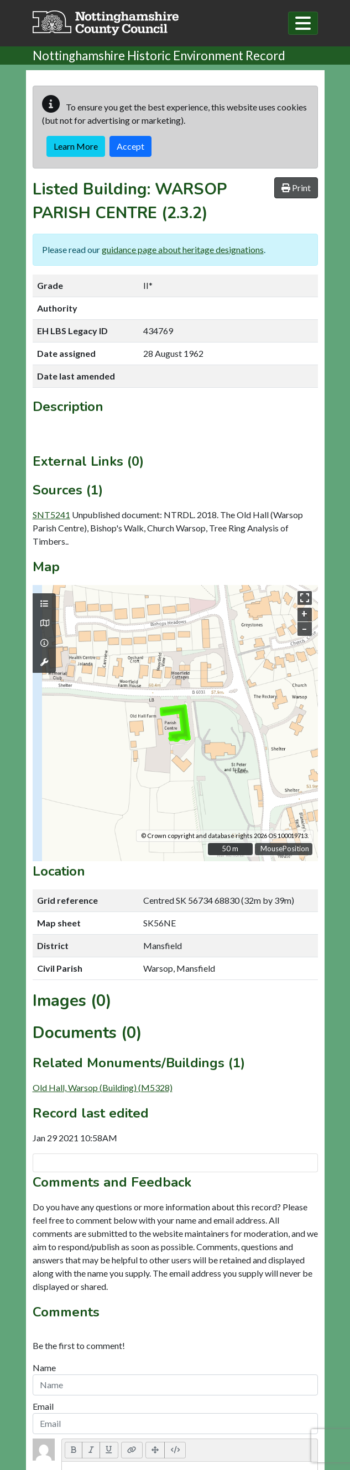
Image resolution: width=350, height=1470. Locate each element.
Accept (130, 146)
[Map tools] (44, 662)
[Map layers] (44, 604)
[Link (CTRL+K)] (132, 1450)
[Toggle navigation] (303, 23)
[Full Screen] (155, 1450)
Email (43, 1406)
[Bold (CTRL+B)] (74, 1450)
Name (44, 1367)
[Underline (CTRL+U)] (109, 1450)
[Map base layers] (44, 623)
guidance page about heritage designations (183, 249)
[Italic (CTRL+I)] (91, 1450)
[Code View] (175, 1450)
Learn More (76, 146)
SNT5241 (51, 514)
